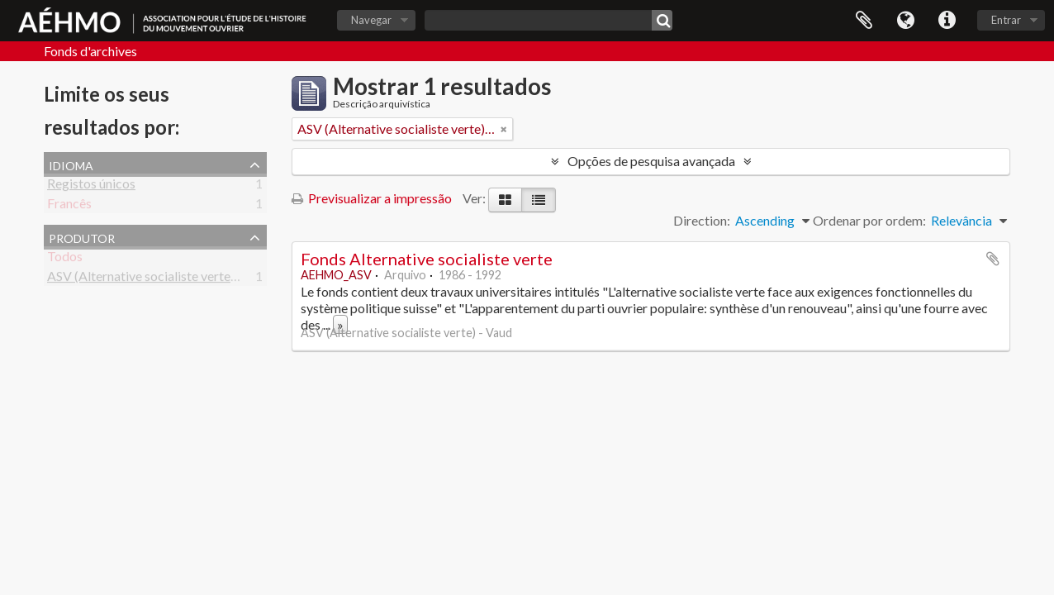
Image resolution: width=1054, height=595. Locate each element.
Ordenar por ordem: (869, 220)
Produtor (82, 236)
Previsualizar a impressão (372, 198)
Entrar (1006, 19)
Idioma (905, 20)
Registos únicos (91, 186)
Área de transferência (864, 20)
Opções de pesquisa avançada (651, 161)
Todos (65, 259)
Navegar (371, 19)
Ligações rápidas (946, 20)
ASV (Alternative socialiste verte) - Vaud (160, 279)
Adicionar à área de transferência (993, 258)
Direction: (701, 220)
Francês (69, 206)
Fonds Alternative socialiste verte (427, 259)
